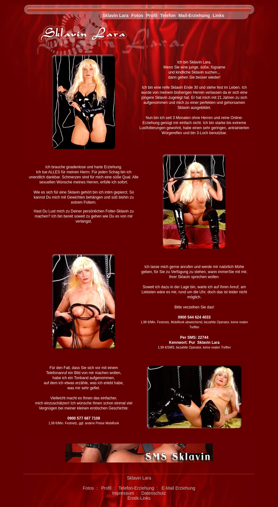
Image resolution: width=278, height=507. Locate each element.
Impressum (123, 493)
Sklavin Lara (115, 15)
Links (218, 15)
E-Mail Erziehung (178, 488)
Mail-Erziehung (194, 15)
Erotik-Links (138, 498)
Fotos (137, 15)
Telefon (168, 15)
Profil (151, 15)
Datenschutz (153, 493)
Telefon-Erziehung (136, 488)
